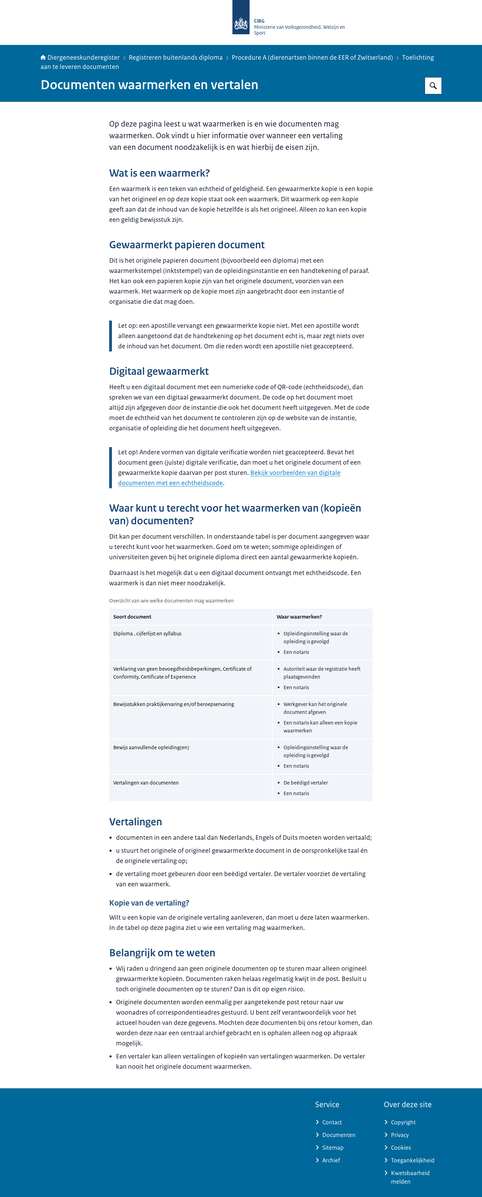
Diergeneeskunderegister (80, 57)
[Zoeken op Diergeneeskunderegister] (433, 85)
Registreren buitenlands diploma (176, 57)
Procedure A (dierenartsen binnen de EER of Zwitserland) (312, 57)
